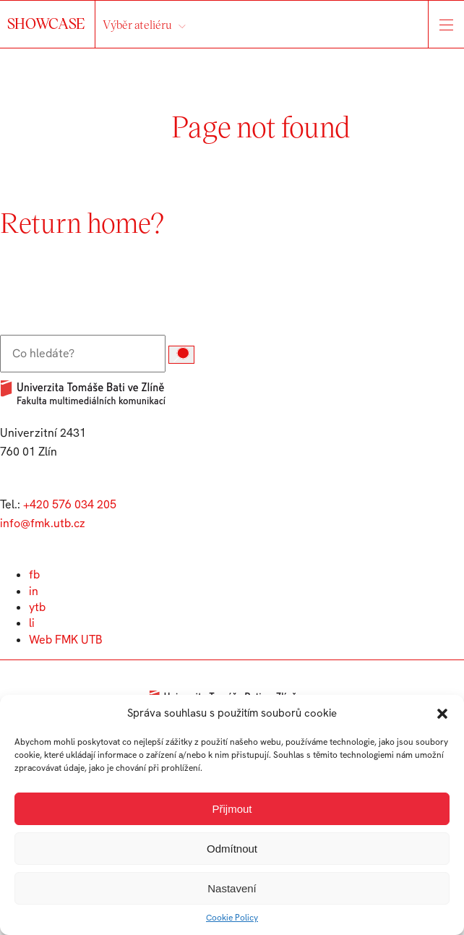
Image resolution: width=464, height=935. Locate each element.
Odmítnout (232, 848)
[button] (442, 713)
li (32, 623)
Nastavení (232, 888)
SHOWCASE (47, 23)
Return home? (82, 222)
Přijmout (232, 809)
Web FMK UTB (66, 639)
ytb (37, 607)
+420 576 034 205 (69, 504)
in (33, 591)
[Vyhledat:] (83, 353)
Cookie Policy (232, 917)
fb (34, 574)
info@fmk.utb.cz (42, 523)
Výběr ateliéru (137, 24)
